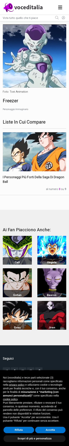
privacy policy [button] (16, 384)
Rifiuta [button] (19, 429)
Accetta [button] (50, 429)
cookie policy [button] (10, 399)
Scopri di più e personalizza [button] (34, 438)
